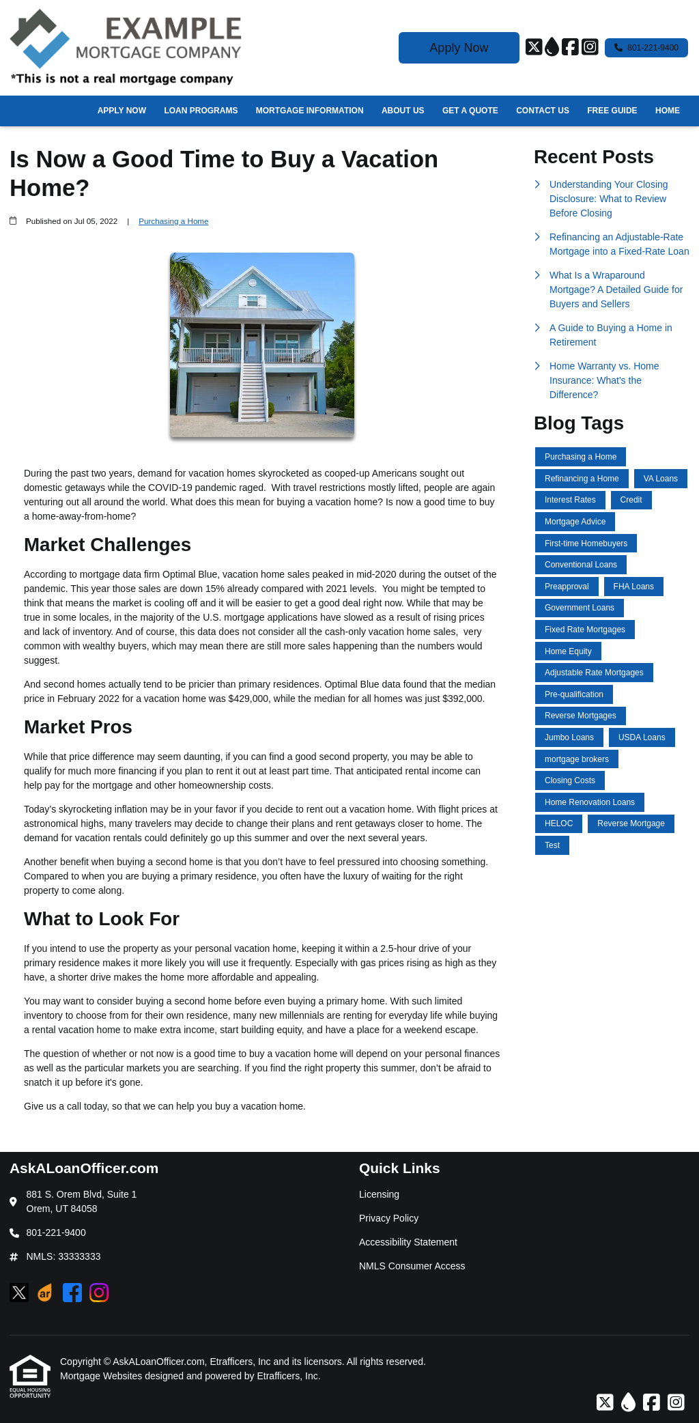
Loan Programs (201, 110)
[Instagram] (590, 48)
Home (667, 110)
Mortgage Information (310, 110)
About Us (403, 110)
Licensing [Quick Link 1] (379, 1194)
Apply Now (458, 48)
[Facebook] (570, 48)
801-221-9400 (646, 48)
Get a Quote (470, 110)
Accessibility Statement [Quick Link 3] (408, 1242)
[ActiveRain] (552, 48)
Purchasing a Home (173, 220)
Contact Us (542, 110)
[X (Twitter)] (534, 48)
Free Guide (612, 110)
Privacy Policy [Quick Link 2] (388, 1218)
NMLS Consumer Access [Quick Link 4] (412, 1265)
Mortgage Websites (102, 1375)
